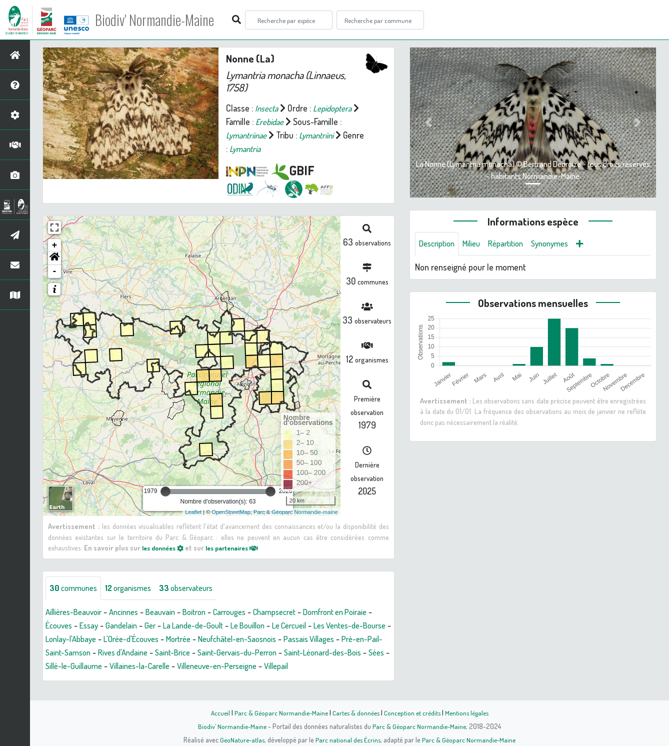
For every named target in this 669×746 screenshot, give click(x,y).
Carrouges (247, 612)
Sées (178, 666)
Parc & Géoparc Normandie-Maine (278, 712)
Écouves (92, 626)
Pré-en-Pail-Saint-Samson (155, 653)
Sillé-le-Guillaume (225, 666)
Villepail (115, 680)
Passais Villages (74, 653)
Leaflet (193, 512)
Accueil (215, 712)
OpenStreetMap (231, 512)
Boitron (208, 612)
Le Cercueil (343, 626)
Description (439, 244)
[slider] (165, 491)
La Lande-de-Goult (237, 626)
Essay (124, 626)
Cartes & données (355, 712)
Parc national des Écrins (348, 739)
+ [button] (55, 246)
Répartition (514, 244)
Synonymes (563, 244)
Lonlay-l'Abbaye (148, 639)
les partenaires (241, 547)
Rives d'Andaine (237, 653)
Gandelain (159, 626)
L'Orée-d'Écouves (213, 639)
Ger (190, 626)
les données (165, 547)
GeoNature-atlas (240, 739)
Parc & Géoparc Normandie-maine (296, 512)
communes (76, 588)
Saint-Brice (291, 653)
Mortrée (266, 639)
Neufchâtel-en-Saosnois (331, 639)
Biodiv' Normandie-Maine (164, 20)
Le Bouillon (296, 626)
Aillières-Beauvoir (77, 612)
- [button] (55, 272)
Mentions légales (470, 712)
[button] (54, 258)
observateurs (198, 588)
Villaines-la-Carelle (298, 666)
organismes (135, 588)
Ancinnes (132, 612)
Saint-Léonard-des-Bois (120, 666)
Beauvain (172, 612)
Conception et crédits (413, 712)
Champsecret (297, 612)
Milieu (477, 244)
